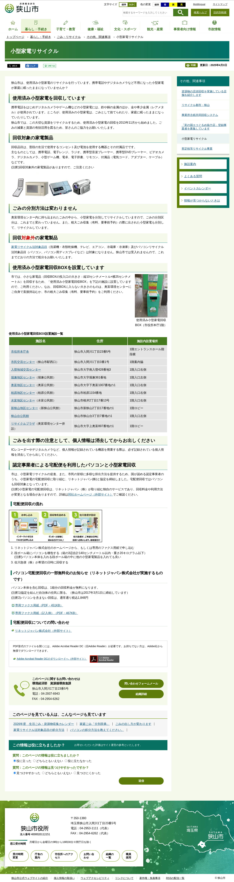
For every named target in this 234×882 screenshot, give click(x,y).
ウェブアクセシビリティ (95, 878)
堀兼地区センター (23, 377)
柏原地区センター (23, 392)
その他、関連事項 (99, 37)
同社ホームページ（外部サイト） (90, 494)
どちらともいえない (49, 761)
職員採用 (128, 856)
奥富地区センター (23, 385)
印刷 (193, 65)
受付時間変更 (18, 856)
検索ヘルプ (200, 12)
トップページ (15, 37)
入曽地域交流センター (26, 369)
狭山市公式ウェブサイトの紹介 (29, 878)
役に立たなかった (80, 761)
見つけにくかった (89, 773)
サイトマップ (220, 4)
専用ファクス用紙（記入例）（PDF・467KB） (46, 613)
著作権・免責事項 (149, 878)
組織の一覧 (110, 856)
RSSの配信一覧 (175, 878)
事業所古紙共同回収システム (200, 114)
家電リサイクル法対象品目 (29, 247)
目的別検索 (220, 12)
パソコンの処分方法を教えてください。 (97, 729)
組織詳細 (141, 694)
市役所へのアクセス (64, 856)
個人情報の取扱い (64, 878)
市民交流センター (23, 361)
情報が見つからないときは (202, 200)
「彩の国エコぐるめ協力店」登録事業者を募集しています (204, 126)
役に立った (23, 761)
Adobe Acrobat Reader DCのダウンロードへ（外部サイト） (52, 658)
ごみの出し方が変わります (133, 724)
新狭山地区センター (24, 408)
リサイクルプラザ (23, 423)
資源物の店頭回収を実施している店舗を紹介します (204, 93)
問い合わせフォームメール (141, 683)
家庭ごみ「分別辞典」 (95, 724)
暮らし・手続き (40, 37)
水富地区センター (23, 400)
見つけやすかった (28, 773)
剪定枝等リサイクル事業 (197, 148)
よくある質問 (193, 176)
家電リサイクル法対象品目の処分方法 (38, 729)
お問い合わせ (89, 856)
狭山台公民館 (20, 416)
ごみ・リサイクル (69, 37)
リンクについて (124, 878)
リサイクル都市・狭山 (196, 105)
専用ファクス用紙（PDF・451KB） (39, 605)
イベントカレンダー (197, 188)
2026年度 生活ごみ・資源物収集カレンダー (43, 724)
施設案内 (190, 164)
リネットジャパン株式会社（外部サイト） (43, 630)
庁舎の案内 (39, 856)
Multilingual (199, 4)
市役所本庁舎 (20, 351)
